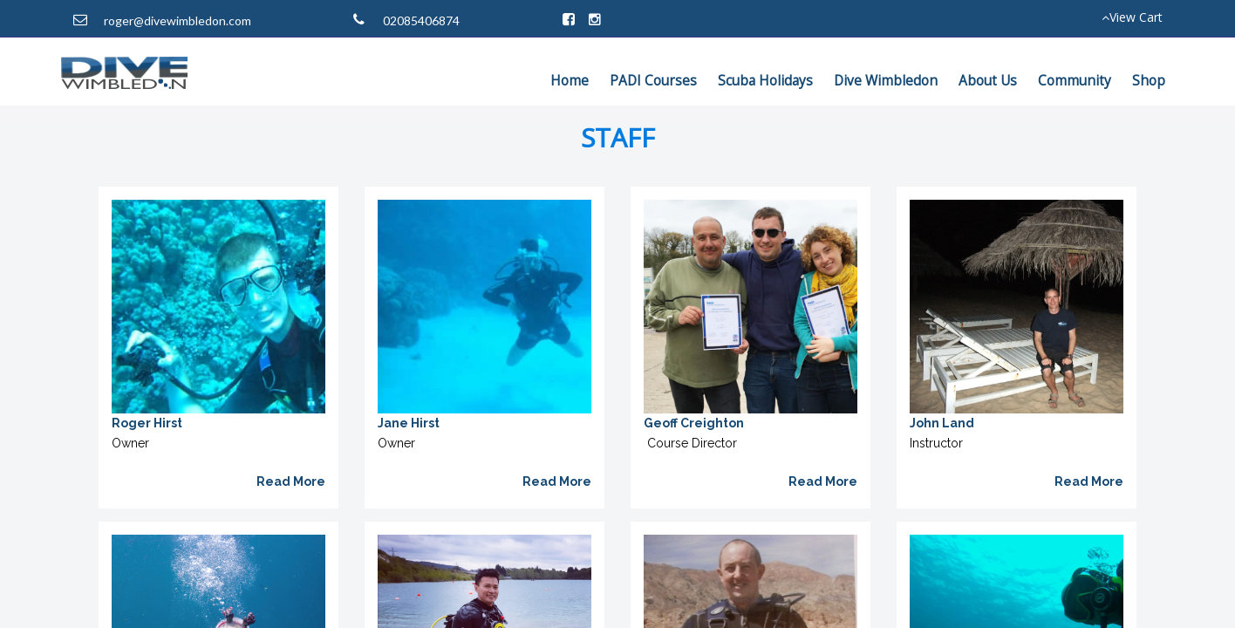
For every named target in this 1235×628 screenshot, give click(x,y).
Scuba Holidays (765, 81)
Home (569, 81)
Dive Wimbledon (886, 81)
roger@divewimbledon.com (177, 20)
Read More (290, 481)
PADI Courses (653, 81)
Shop (1148, 81)
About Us (988, 81)
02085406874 (421, 20)
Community (1074, 81)
